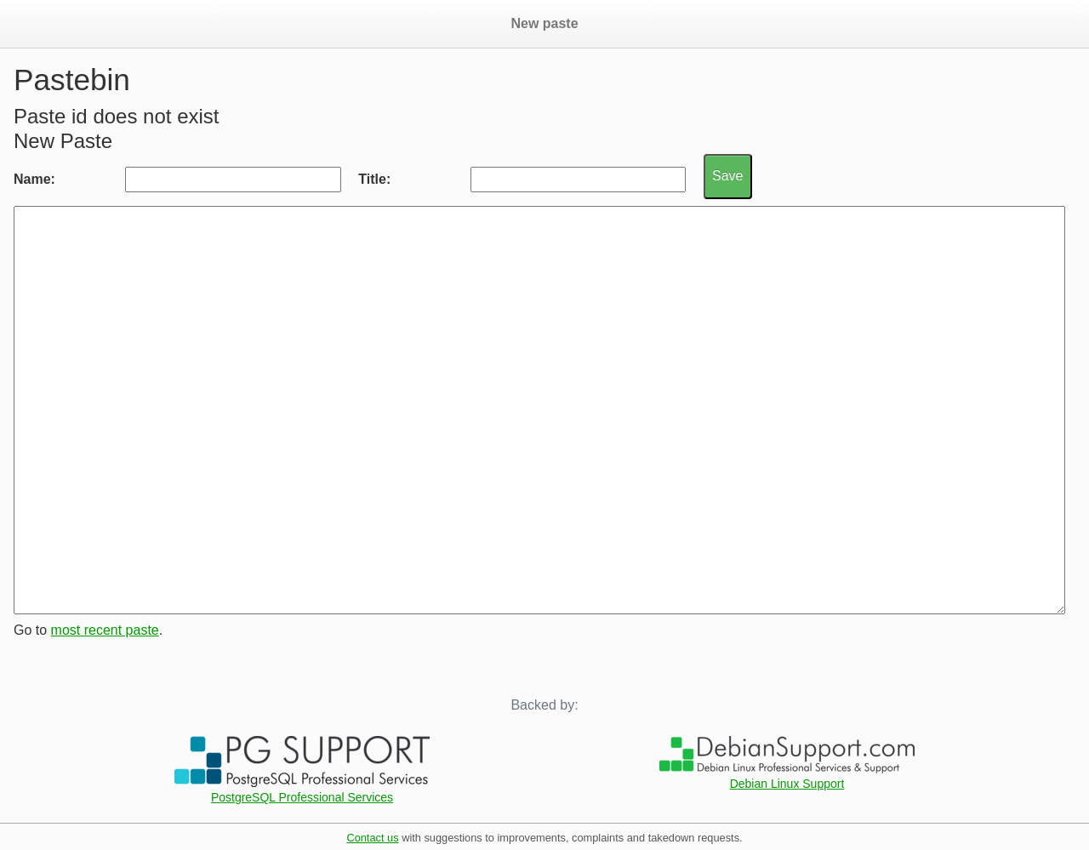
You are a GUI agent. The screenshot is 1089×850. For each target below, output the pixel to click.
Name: (34, 179)
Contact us (372, 837)
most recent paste (105, 630)
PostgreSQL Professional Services (302, 797)
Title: (374, 179)
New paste (544, 23)
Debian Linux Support (787, 783)
